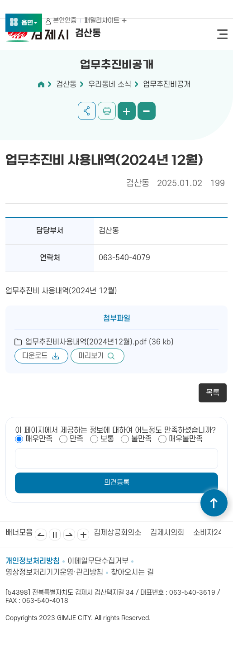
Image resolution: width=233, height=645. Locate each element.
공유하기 (87, 111)
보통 (107, 439)
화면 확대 (127, 111)
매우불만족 (186, 439)
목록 (212, 393)
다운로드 (35, 356)
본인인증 (64, 20)
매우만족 (38, 439)
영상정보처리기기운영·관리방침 (54, 573)
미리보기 (91, 356)
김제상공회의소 (117, 533)
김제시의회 (167, 533)
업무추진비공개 (166, 85)
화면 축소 (147, 111)
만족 (76, 439)
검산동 (66, 85)
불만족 (141, 439)
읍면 (29, 23)
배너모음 (83, 534)
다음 (69, 534)
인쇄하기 (107, 111)
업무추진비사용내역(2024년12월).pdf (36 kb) (99, 342)
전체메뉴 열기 (222, 34)
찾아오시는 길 (132, 573)
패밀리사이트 (105, 20)
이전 (41, 534)
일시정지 (55, 534)
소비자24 (208, 533)
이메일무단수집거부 (97, 561)
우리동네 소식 (109, 85)
